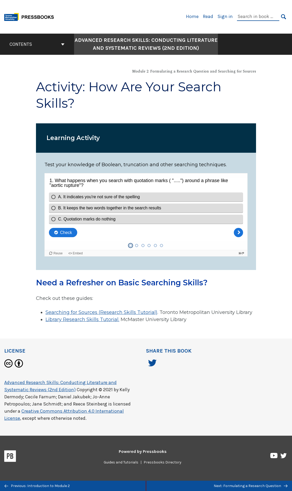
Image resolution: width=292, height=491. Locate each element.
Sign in (225, 16)
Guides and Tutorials (121, 462)
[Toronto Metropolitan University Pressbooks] (31, 16)
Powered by (143, 451)
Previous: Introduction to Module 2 (37, 486)
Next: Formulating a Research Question (251, 486)
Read (208, 16)
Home (192, 16)
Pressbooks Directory (162, 462)
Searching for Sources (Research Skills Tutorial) (101, 312)
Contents (37, 44)
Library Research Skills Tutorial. (82, 319)
